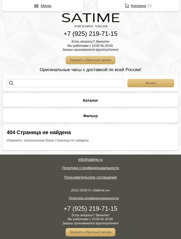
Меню (46, 5)
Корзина (138, 5)
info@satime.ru (90, 159)
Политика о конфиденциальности (90, 168)
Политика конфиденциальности (94, 198)
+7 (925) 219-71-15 (90, 33)
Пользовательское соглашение (90, 177)
